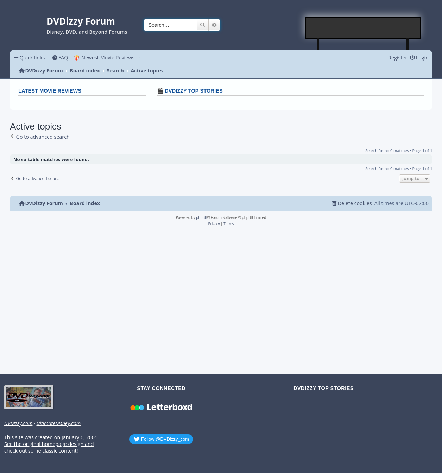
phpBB (201, 217)
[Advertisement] (363, 28)
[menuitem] (60, 57)
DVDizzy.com (18, 423)
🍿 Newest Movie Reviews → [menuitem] (107, 57)
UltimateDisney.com (58, 423)
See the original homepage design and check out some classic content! (49, 447)
